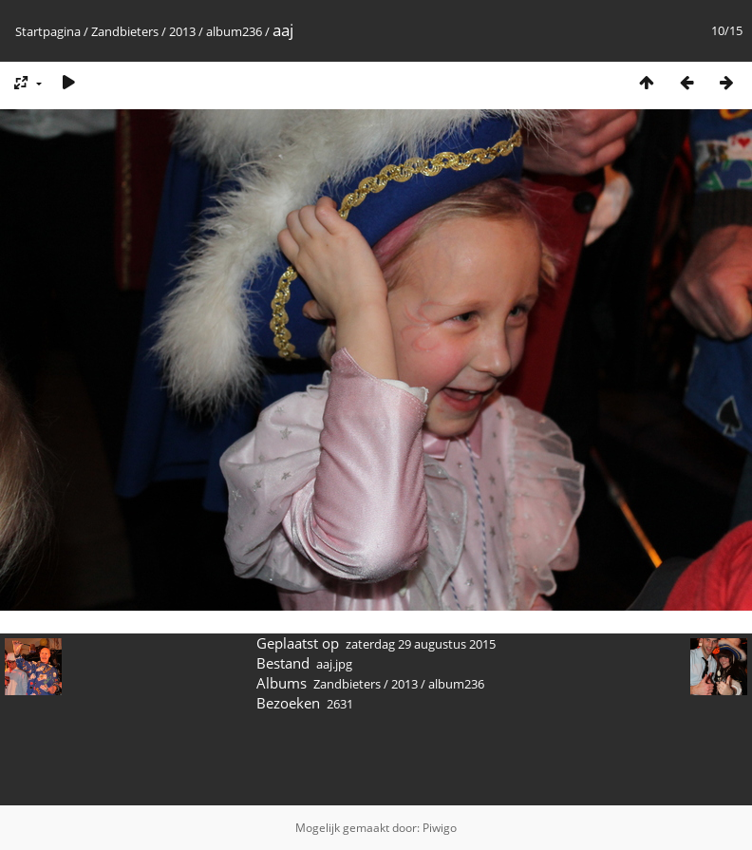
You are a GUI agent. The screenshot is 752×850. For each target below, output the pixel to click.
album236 (234, 31)
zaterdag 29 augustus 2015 (421, 643)
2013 (182, 31)
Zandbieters (125, 31)
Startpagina (48, 31)
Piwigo (440, 828)
